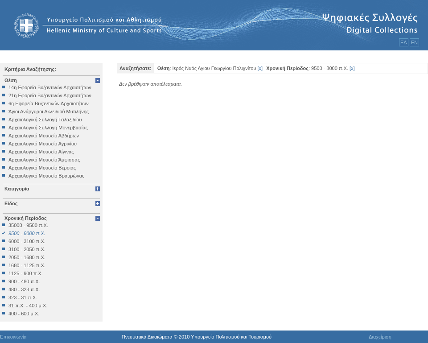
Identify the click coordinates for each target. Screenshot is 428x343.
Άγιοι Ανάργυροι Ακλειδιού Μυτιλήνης (48, 111)
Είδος (11, 203)
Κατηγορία (16, 188)
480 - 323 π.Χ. (24, 289)
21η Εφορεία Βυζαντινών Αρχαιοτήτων (49, 95)
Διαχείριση (380, 336)
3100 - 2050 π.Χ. (26, 249)
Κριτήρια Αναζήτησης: (30, 69)
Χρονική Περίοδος (25, 218)
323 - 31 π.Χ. (22, 297)
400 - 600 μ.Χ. (23, 313)
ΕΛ (403, 42)
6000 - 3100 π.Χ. (26, 241)
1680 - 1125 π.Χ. (26, 265)
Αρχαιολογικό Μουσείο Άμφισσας (44, 159)
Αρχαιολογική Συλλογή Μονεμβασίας (48, 127)
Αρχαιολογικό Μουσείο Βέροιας (42, 167)
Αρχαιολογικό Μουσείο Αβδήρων (43, 135)
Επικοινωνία (13, 336)
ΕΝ (414, 42)
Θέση (10, 80)
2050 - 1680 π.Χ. (26, 257)
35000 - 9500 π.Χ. (28, 225)
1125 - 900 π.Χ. (25, 273)
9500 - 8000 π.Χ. (26, 233)
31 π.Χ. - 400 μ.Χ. (27, 305)
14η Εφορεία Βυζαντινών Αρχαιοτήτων (49, 87)
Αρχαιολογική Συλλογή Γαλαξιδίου (45, 119)
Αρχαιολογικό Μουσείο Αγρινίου (42, 143)
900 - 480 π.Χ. (24, 281)
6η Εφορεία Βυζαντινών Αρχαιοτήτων (48, 103)
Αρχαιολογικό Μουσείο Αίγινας (41, 151)
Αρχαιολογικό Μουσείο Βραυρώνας (46, 175)
